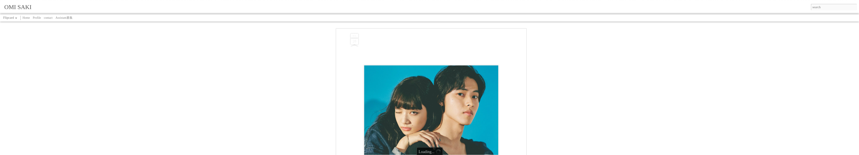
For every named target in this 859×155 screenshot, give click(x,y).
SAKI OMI (447, 41)
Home (26, 17)
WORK (447, 46)
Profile (37, 17)
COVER (425, 46)
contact (48, 17)
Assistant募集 (63, 17)
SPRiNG (436, 46)
